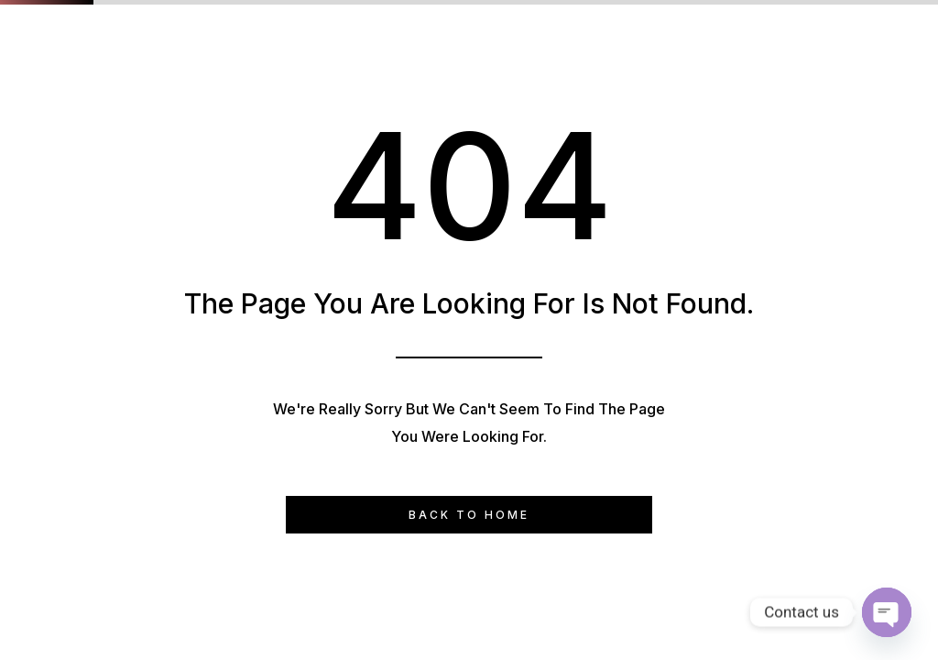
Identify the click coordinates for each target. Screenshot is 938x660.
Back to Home (469, 515)
